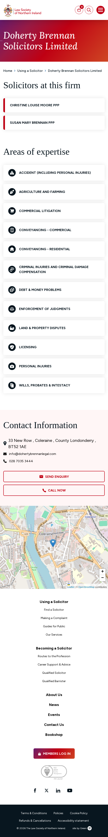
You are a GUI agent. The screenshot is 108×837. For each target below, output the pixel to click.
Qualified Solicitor (54, 673)
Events (54, 714)
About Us (54, 694)
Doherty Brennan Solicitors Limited (75, 71)
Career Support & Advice (54, 664)
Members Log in (54, 754)
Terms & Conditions (34, 813)
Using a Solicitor (30, 71)
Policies (58, 813)
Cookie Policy (79, 813)
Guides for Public (54, 626)
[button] (53, 543)
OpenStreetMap (86, 587)
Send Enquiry (54, 476)
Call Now (54, 490)
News (54, 704)
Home (7, 71)
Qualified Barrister (54, 681)
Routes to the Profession (54, 656)
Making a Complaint (54, 618)
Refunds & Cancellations (35, 820)
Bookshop (54, 734)
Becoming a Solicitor (54, 648)
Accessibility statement (73, 820)
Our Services (54, 634)
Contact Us (54, 724)
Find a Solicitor (54, 610)
